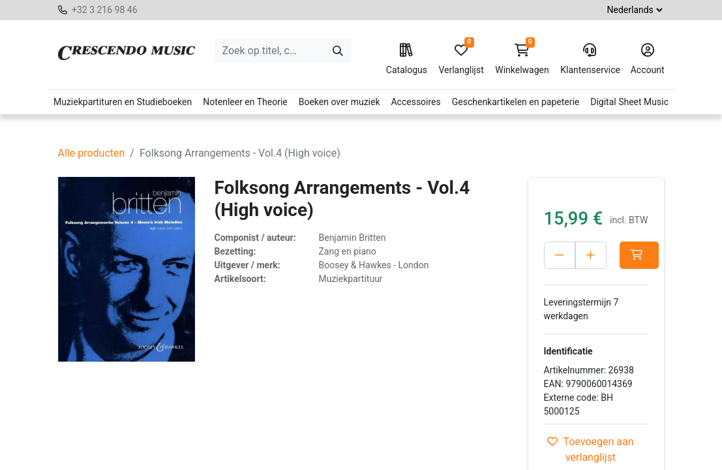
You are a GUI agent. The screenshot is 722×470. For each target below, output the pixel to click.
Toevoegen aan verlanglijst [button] (590, 449)
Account (648, 59)
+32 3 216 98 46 (105, 10)
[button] (639, 255)
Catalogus (406, 59)
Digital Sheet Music (629, 102)
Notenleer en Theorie (245, 102)
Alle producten (91, 153)
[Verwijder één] (559, 255)
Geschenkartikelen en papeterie (516, 102)
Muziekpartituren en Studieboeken (122, 102)
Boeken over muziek (339, 102)
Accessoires (415, 102)
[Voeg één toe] (591, 255)
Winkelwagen (522, 59)
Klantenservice (589, 59)
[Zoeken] (338, 51)
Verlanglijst (460, 59)
